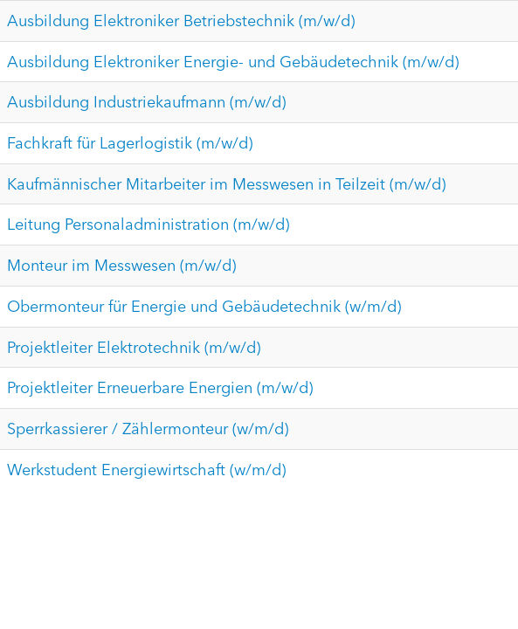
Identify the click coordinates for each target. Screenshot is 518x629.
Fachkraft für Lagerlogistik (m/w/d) (129, 143)
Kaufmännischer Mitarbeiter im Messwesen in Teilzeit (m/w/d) (226, 184)
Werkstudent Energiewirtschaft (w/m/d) (146, 470)
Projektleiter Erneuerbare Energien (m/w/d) (160, 387)
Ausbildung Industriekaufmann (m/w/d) (146, 102)
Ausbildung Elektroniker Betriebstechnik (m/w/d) (181, 20)
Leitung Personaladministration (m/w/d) (148, 224)
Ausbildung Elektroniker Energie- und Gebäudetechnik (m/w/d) (233, 62)
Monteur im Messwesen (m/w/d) (121, 265)
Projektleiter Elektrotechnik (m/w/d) (133, 347)
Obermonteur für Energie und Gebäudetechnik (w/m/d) (204, 306)
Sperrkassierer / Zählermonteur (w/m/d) (147, 428)
